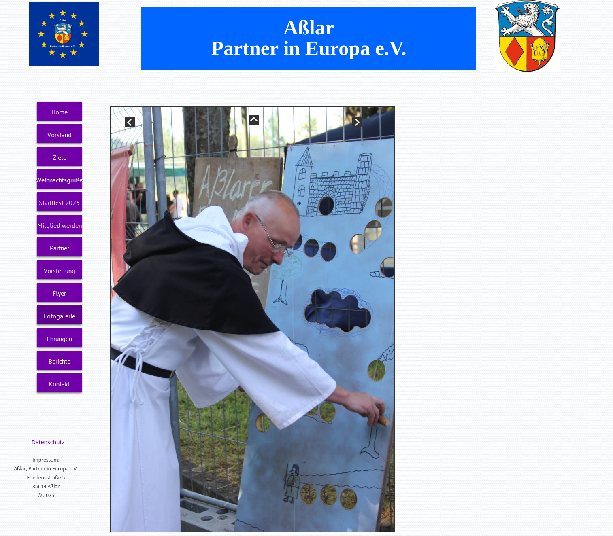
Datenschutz (48, 442)
